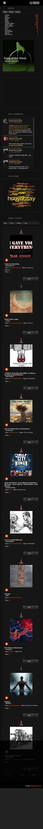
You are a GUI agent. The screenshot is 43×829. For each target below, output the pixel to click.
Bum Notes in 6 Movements (14, 648)
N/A (21, 651)
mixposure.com (36, 786)
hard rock (20, 183)
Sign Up (36, 3)
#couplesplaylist (14, 191)
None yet (30, 323)
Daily (5, 223)
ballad (17, 201)
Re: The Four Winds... (15, 119)
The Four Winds (28, 432)
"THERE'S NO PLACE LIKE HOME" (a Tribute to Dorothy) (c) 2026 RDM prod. (20, 374)
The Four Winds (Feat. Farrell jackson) (17, 429)
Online (11, 12)
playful (27, 183)
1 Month (18, 223)
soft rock (10, 194)
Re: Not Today (13, 137)
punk (17, 191)
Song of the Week (15, 58)
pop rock (23, 202)
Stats (5, 12)
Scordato (8, 594)
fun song (21, 206)
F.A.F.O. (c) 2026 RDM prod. (13, 540)
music (22, 196)
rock (21, 193)
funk (27, 195)
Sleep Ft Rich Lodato (11, 319)
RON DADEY (31, 378)
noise (14, 185)
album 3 (31, 188)
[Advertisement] (21, 93)
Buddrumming (21, 489)
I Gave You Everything (12, 264)
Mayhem (7, 702)
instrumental (29, 186)
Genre (18, 12)
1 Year (25, 223)
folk (29, 200)
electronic (24, 203)
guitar (14, 186)
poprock (28, 205)
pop (21, 199)
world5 (15, 199)
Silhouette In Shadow (31, 705)
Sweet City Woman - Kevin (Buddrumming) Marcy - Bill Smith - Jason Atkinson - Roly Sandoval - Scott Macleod (21, 484)
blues (15, 203)
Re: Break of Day (14, 160)
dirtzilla (12, 188)
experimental (32, 190)
